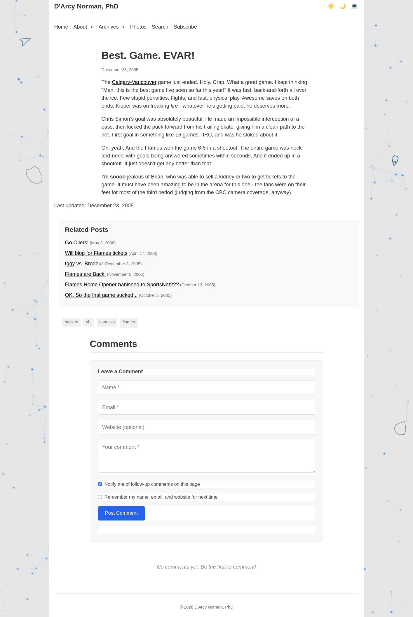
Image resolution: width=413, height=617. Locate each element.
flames (129, 322)
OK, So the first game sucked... (101, 295)
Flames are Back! (85, 274)
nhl (88, 322)
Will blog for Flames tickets (96, 253)
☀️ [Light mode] (331, 6)
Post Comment (121, 513)
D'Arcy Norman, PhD (86, 6)
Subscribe (185, 27)
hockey (71, 322)
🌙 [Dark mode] (342, 6)
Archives (112, 27)
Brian (157, 177)
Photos (138, 27)
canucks (107, 322)
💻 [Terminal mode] (354, 6)
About (83, 27)
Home (61, 27)
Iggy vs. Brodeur (84, 264)
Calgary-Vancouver (134, 82)
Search (160, 27)
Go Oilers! (77, 243)
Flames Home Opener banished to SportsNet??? (122, 285)
